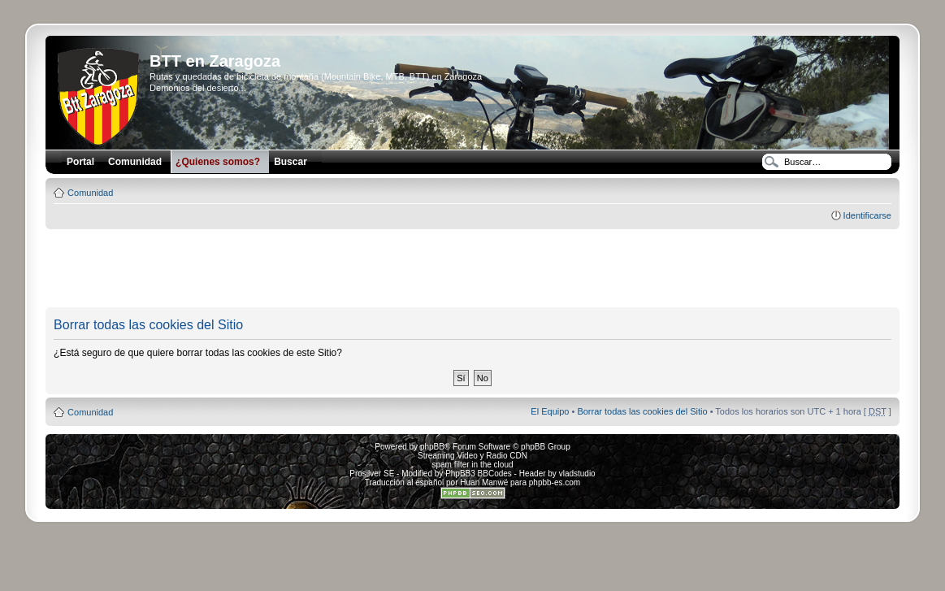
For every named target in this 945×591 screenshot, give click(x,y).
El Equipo (550, 411)
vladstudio (577, 473)
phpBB (432, 446)
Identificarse (867, 215)
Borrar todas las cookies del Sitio (642, 411)
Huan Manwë (484, 482)
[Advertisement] (473, 269)
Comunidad (90, 193)
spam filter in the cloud (472, 464)
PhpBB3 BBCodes (478, 473)
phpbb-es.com (554, 482)
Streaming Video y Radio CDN (472, 455)
